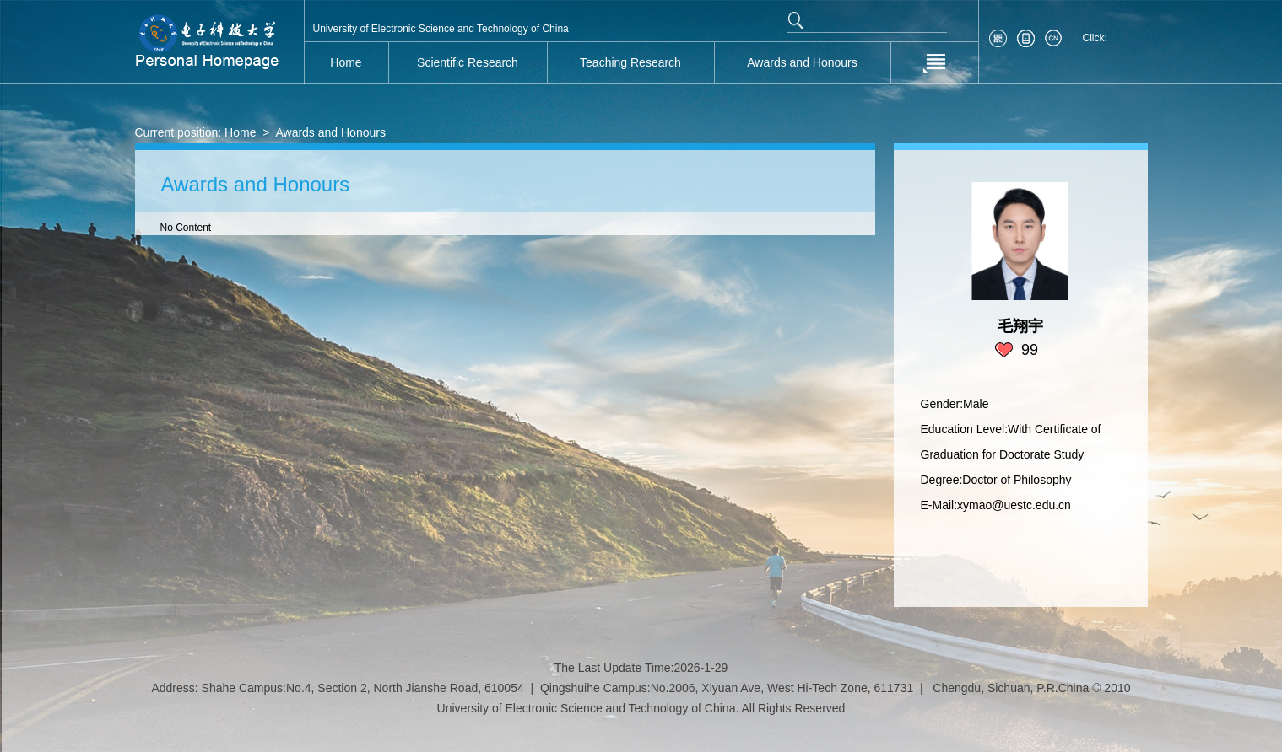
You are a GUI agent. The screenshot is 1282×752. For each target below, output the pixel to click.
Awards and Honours (330, 132)
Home (240, 132)
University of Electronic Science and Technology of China (441, 29)
